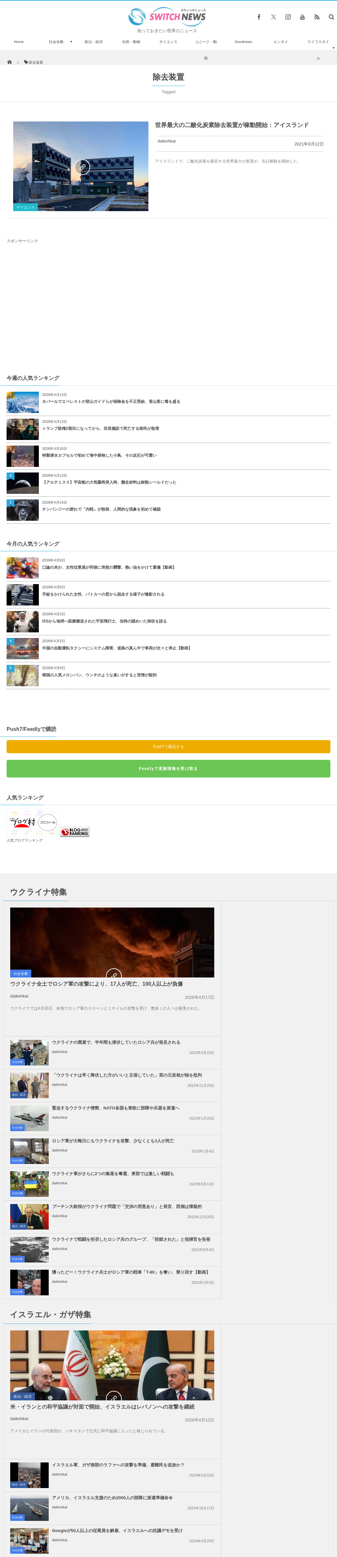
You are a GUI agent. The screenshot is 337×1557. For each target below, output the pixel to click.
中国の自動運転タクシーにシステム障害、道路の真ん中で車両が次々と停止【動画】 (117, 648)
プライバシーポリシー (141, 1527)
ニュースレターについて (226, 1527)
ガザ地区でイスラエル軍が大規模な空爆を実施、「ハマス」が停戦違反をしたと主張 (105, 1262)
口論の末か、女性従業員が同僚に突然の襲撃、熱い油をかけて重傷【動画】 (109, 567)
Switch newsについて (62, 1527)
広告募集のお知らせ (275, 1527)
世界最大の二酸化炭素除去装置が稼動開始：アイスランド (232, 125)
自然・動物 (131, 42)
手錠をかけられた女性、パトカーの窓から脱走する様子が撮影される (103, 594)
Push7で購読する (168, 746)
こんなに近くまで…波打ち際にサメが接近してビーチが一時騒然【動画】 (69, 1428)
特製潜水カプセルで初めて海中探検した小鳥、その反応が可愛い (99, 455)
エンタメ (280, 42)
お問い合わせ (183, 1527)
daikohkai (167, 141)
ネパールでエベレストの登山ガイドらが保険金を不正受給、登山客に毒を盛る (111, 401)
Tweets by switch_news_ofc (168, 1361)
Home (18, 42)
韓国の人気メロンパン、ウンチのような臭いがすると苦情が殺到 (99, 675)
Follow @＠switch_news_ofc (168, 1372)
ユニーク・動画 (206, 50)
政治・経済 (94, 42)
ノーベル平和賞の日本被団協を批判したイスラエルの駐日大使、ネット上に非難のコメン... (270, 1262)
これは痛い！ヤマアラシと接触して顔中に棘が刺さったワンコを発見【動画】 (69, 1400)
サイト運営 (101, 1527)
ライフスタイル (318, 50)
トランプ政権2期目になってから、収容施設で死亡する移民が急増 (100, 428)
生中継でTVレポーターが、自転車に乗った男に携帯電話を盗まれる (70, 1370)
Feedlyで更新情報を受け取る (168, 768)
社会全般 (56, 42)
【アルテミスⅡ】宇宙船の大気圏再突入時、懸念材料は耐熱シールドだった (109, 482)
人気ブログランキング (25, 840)
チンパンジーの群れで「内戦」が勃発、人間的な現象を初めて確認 (101, 509)
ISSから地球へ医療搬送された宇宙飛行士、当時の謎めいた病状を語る (104, 621)
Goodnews (243, 42)
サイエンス (168, 42)
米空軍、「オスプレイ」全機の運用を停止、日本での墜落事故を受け (69, 1486)
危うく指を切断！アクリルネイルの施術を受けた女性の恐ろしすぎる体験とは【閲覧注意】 (69, 1458)
